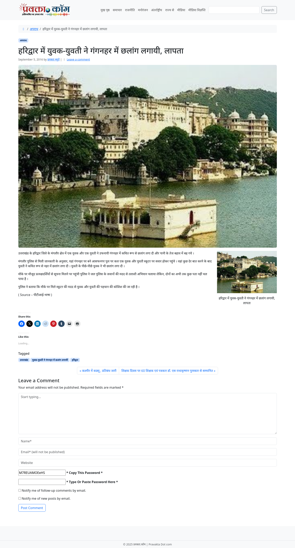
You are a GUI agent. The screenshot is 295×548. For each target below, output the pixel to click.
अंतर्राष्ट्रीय (156, 10)
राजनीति (130, 10)
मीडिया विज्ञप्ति (196, 10)
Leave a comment (78, 59)
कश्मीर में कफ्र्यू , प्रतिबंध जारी (99, 370)
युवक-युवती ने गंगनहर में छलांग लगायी (50, 360)
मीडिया (181, 10)
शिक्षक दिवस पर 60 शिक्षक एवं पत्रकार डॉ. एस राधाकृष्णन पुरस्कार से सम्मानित (167, 370)
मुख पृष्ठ (105, 10)
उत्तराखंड (24, 360)
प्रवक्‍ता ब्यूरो (53, 59)
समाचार (117, 10)
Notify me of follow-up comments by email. (54, 490)
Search (269, 10)
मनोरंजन (143, 10)
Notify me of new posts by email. (46, 498)
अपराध (34, 29)
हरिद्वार (75, 360)
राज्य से (169, 10)
